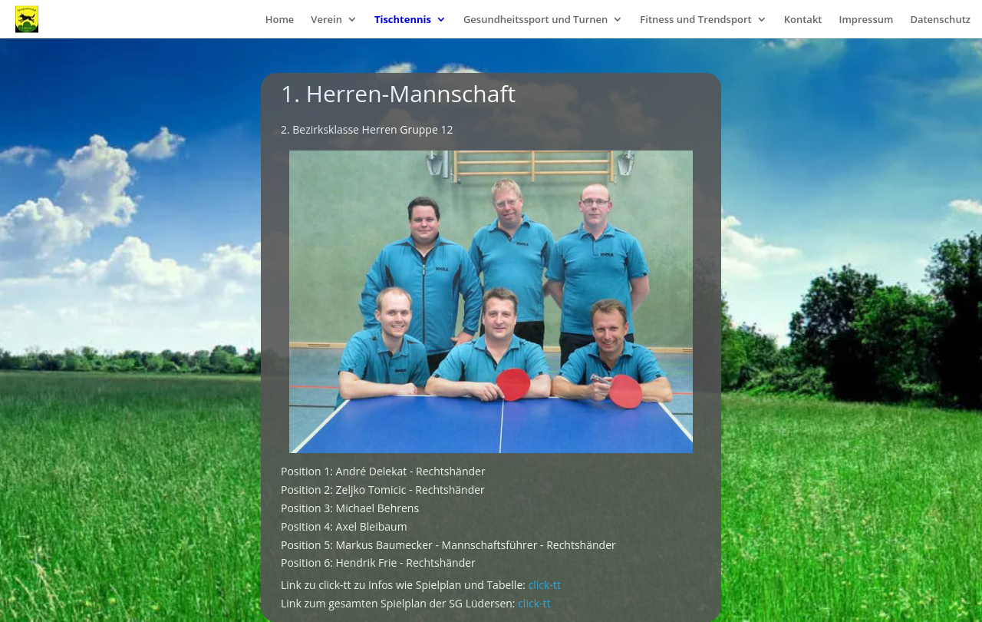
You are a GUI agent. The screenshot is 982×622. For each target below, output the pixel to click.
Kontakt (803, 20)
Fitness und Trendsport (695, 20)
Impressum (866, 20)
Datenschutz (940, 20)
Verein (326, 20)
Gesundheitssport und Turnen (535, 20)
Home (280, 20)
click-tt (545, 584)
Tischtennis (402, 20)
